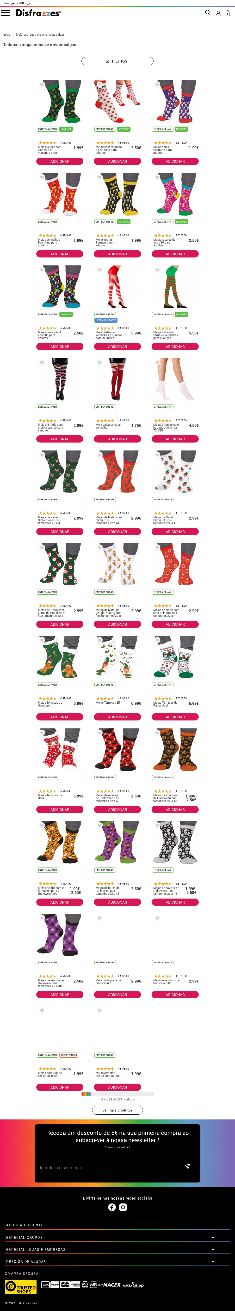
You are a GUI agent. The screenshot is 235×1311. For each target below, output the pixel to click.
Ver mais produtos (117, 1110)
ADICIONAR (59, 161)
